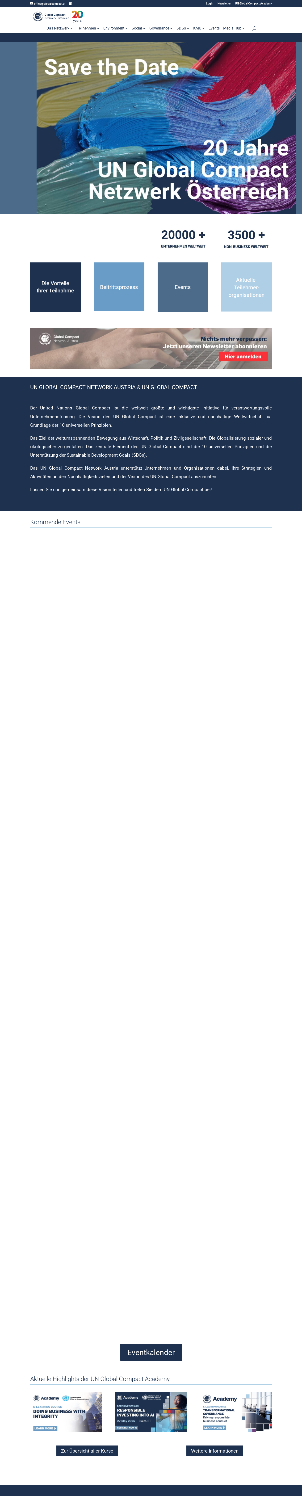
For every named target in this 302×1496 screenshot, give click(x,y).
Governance (159, 28)
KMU (197, 28)
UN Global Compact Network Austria (79, 468)
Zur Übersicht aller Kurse (87, 1451)
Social (137, 28)
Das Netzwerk (57, 28)
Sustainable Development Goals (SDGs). (107, 455)
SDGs (181, 28)
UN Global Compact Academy (253, 3)
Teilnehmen (86, 28)
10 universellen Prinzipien (85, 425)
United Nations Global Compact (75, 408)
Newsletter (224, 3)
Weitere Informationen (215, 1451)
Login (209, 3)
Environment (113, 28)
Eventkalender (151, 1352)
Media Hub (232, 28)
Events (214, 28)
